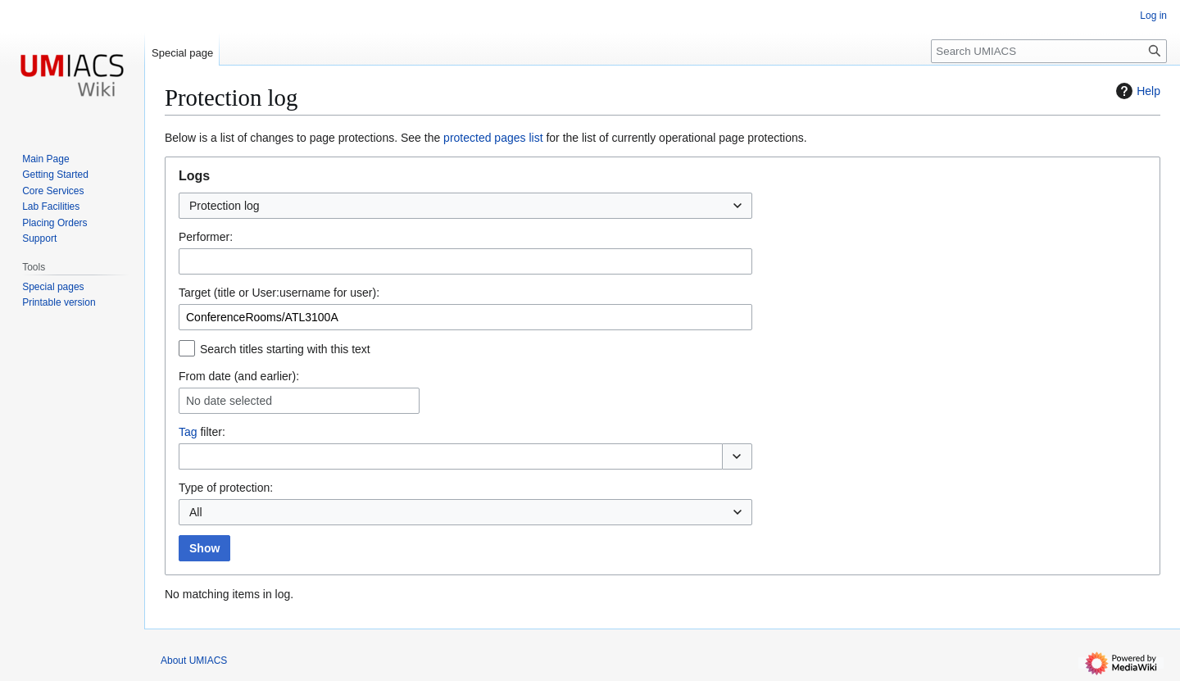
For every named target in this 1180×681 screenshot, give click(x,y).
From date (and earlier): (239, 376)
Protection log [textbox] (224, 205)
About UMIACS (194, 660)
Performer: (206, 236)
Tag (188, 431)
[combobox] (465, 206)
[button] (737, 456)
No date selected (229, 400)
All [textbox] (195, 512)
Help (1136, 91)
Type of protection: (226, 487)
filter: (202, 431)
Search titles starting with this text (285, 349)
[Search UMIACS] (1049, 51)
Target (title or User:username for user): (279, 292)
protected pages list (492, 137)
